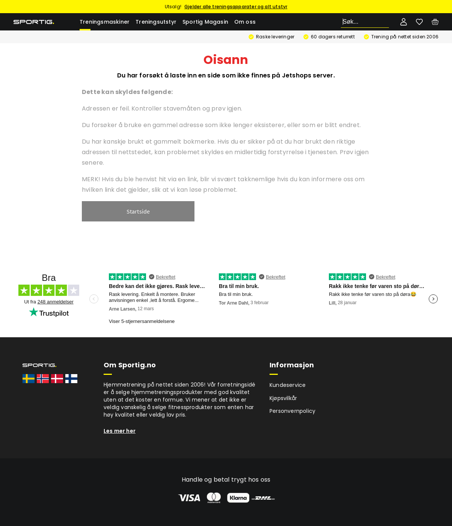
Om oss (245, 22)
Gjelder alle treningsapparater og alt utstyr (235, 6)
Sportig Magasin (205, 22)
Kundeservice (288, 385)
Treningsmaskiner (105, 22)
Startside (138, 211)
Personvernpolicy (292, 411)
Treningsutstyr (156, 22)
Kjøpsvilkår (283, 398)
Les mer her (120, 431)
